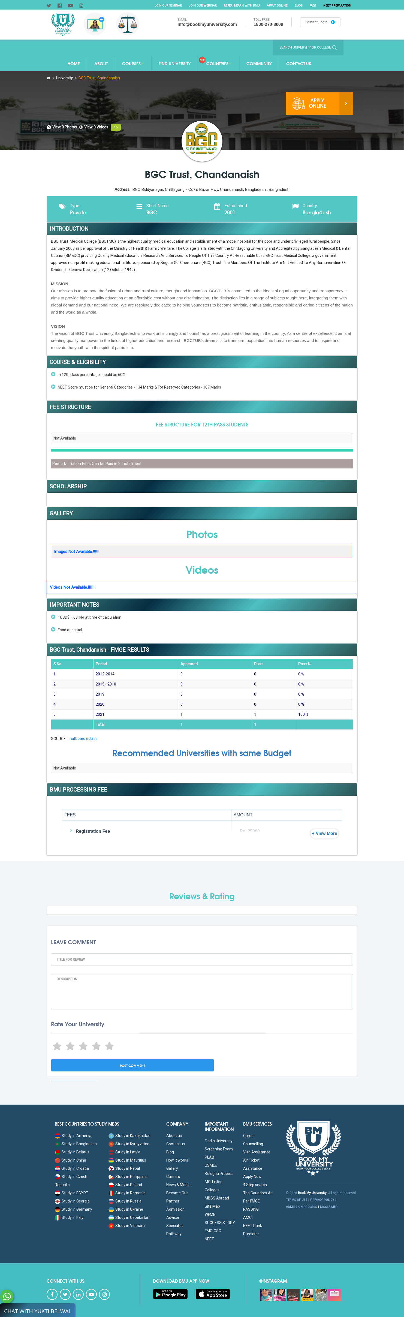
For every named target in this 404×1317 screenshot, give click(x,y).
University (64, 78)
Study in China (70, 1160)
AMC (247, 1217)
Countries (215, 61)
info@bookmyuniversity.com (206, 24)
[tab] (62, 127)
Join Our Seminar (166, 5)
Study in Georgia (72, 1201)
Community (259, 63)
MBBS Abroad (217, 1198)
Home (74, 63)
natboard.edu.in (83, 738)
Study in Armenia (73, 1135)
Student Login (319, 22)
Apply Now (252, 1176)
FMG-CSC (213, 1231)
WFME (210, 1214)
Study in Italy (69, 1217)
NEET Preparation (337, 5)
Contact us (175, 1144)
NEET (209, 1239)
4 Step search (255, 1185)
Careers (173, 1176)
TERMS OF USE (296, 1200)
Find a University (219, 1141)
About (101, 63)
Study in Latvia (124, 1152)
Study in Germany (73, 1209)
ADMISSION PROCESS (301, 1207)
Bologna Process (219, 1173)
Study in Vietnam (126, 1225)
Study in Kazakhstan (129, 1135)
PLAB (209, 1157)
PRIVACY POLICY (322, 1200)
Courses (133, 63)
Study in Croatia (72, 1168)
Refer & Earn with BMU (240, 5)
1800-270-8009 (267, 24)
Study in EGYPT (71, 1193)
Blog (297, 5)
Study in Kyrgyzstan (128, 1144)
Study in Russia (124, 1201)
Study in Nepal (124, 1168)
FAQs (312, 5)
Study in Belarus (72, 1152)
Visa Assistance (256, 1152)
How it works (177, 1160)
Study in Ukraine (125, 1209)
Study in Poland (125, 1185)
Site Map (212, 1206)
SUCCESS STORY (220, 1222)
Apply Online (275, 5)
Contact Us (298, 63)
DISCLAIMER (328, 1207)
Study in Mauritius (127, 1160)
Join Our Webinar (201, 5)
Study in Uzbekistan (128, 1217)
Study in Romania (127, 1193)
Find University (175, 63)
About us (174, 1135)
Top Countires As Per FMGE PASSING (258, 1201)
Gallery (172, 1168)
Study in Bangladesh (76, 1144)
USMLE (211, 1165)
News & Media (178, 1185)
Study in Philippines (128, 1176)
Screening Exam (219, 1149)
